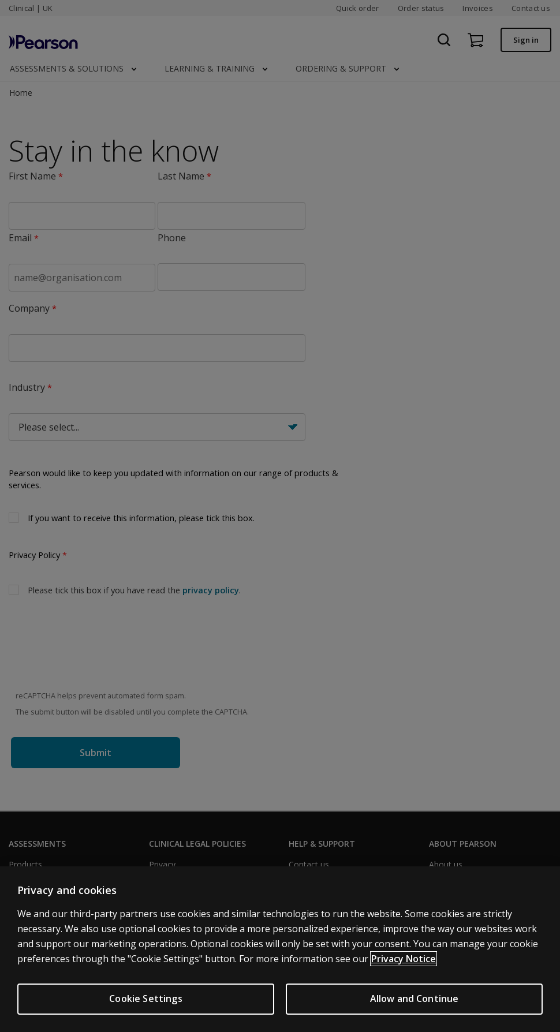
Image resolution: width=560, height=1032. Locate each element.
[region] (280, 949)
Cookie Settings (145, 998)
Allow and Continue (414, 998)
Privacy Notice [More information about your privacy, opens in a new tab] (403, 958)
